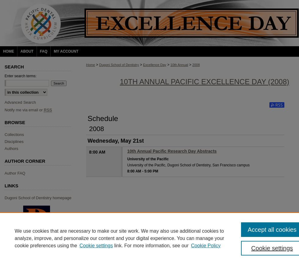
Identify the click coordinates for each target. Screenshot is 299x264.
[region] (149, 238)
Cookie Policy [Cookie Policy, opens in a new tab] (206, 245)
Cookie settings (96, 245)
